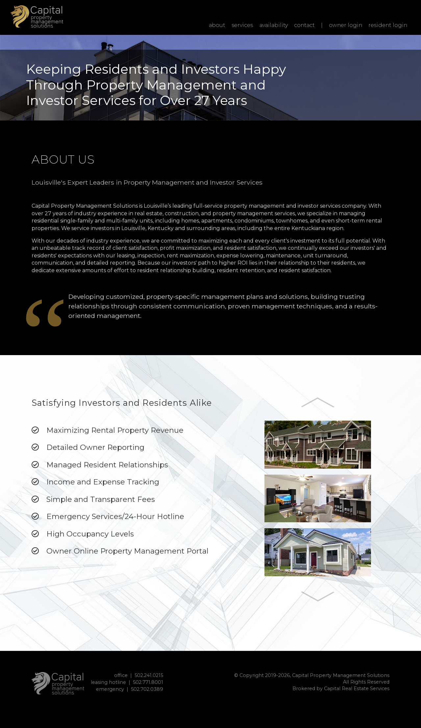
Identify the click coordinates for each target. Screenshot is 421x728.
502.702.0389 (147, 689)
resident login (387, 25)
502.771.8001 (148, 682)
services (242, 25)
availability (274, 25)
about (217, 25)
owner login (345, 25)
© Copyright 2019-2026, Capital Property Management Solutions (311, 675)
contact (304, 25)
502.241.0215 (149, 675)
